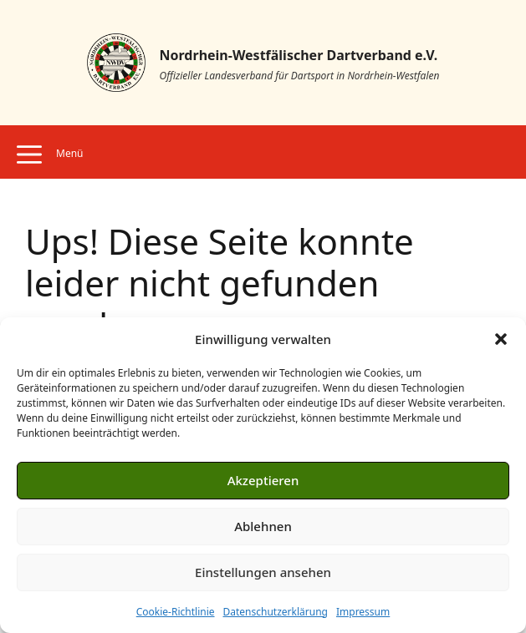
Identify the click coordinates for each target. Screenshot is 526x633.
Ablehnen (263, 526)
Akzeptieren (263, 480)
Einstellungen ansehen (263, 572)
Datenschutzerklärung (275, 612)
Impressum (363, 612)
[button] (501, 339)
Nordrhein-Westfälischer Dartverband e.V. (299, 55)
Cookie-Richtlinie (175, 612)
